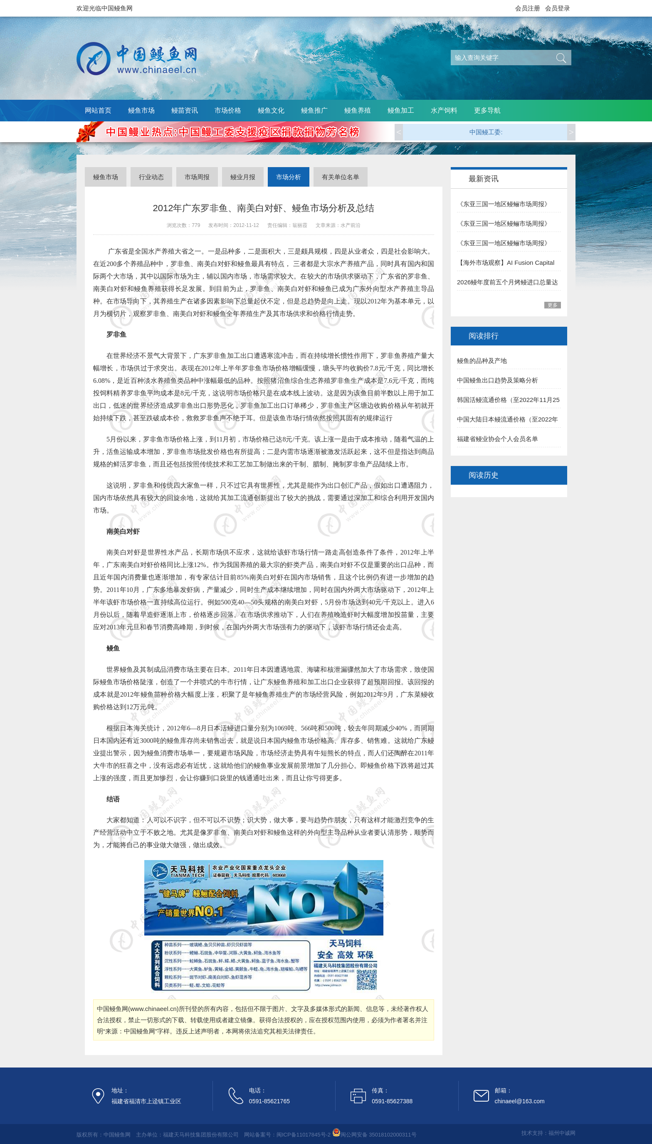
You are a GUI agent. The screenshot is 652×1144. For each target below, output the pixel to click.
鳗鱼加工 (401, 110)
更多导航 (487, 110)
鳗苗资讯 (184, 110)
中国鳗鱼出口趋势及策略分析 (497, 380)
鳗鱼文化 (271, 110)
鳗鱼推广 (314, 110)
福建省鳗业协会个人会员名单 (497, 438)
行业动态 (151, 176)
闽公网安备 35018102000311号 (379, 1135)
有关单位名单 (340, 176)
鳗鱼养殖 (357, 110)
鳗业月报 (242, 176)
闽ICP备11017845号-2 (304, 1135)
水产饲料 (444, 110)
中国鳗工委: (485, 132)
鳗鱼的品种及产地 (482, 360)
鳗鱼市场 (141, 110)
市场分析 (288, 176)
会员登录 (557, 8)
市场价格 (228, 110)
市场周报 (197, 176)
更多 (553, 305)
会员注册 (527, 8)
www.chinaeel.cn (153, 1008)
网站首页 (98, 110)
